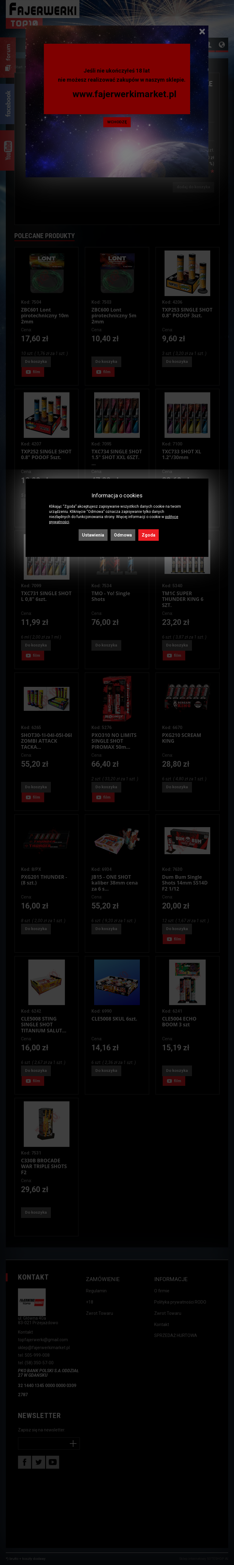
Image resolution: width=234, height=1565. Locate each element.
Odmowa (123, 535)
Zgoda (148, 535)
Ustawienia (93, 535)
